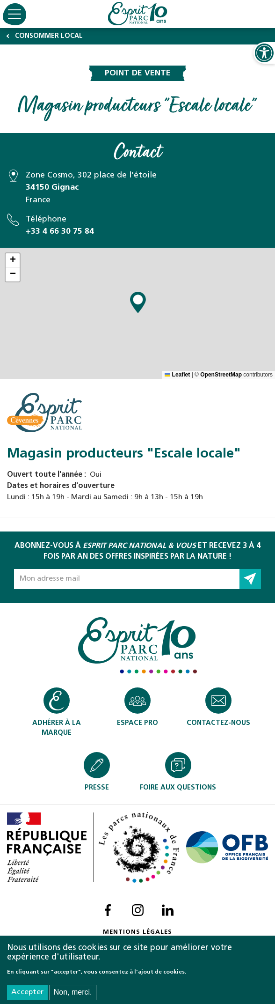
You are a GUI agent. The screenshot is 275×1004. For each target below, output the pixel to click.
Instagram (137, 910)
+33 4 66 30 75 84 (60, 232)
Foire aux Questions (178, 787)
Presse (97, 787)
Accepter (27, 992)
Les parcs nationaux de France (136, 847)
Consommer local (49, 36)
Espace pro (137, 723)
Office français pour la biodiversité (227, 847)
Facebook (108, 910)
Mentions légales (137, 932)
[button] (138, 302)
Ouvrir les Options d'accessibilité (264, 53)
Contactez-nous (218, 723)
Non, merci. (73, 992)
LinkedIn (167, 910)
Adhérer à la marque (56, 728)
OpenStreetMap (221, 374)
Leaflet (177, 374)
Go (250, 579)
